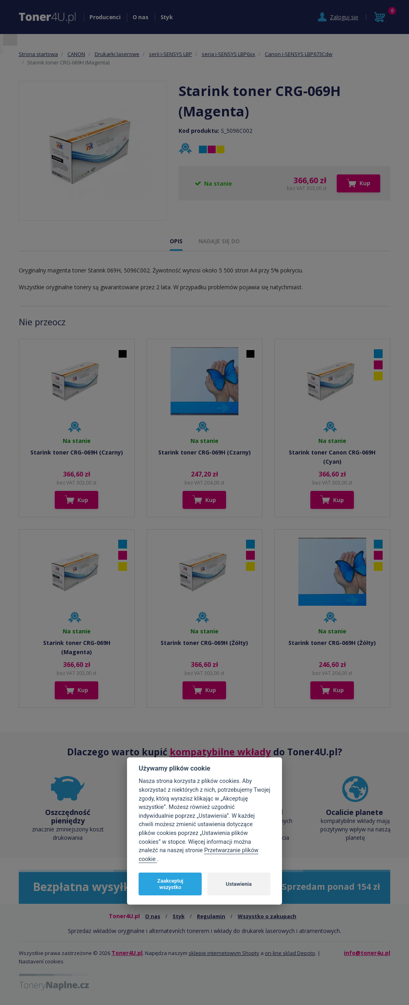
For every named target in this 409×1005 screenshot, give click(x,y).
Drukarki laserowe (117, 54)
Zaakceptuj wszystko (170, 884)
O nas (141, 17)
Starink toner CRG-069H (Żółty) (204, 643)
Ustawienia (239, 884)
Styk (167, 17)
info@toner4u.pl (367, 953)
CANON (76, 54)
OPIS (176, 241)
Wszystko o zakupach (267, 916)
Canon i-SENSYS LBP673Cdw (298, 54)
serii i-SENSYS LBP (170, 54)
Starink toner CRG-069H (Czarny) (76, 452)
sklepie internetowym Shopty (224, 953)
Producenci (105, 17)
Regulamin (211, 916)
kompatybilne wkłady (220, 751)
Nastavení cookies (41, 961)
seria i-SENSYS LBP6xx (228, 54)
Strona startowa (38, 54)
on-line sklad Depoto (290, 953)
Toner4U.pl (127, 953)
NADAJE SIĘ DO (219, 241)
